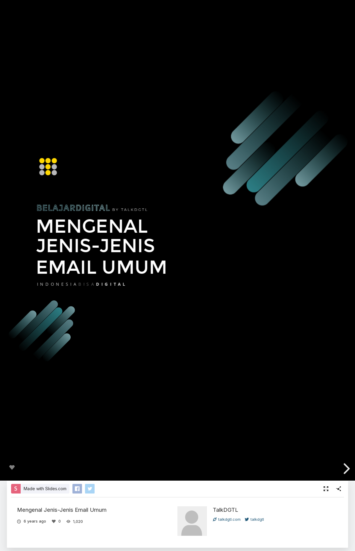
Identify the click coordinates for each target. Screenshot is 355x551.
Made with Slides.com (45, 488)
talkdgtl (254, 519)
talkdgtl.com (227, 519)
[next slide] (345, 468)
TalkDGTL (225, 509)
